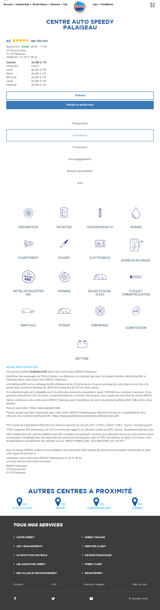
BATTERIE (82, 347)
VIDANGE (136, 215)
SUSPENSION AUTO (100, 215)
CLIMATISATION (136, 314)
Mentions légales (94, 584)
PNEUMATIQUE (28, 215)
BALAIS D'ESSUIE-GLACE (100, 281)
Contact (18, 584)
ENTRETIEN (64, 215)
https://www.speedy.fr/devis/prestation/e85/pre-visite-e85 (85, 416)
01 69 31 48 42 (28, 57)
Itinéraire (80, 95)
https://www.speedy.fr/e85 (45, 408)
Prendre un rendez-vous (80, 104)
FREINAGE (64, 279)
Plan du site (139, 584)
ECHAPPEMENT (28, 246)
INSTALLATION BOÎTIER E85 (28, 281)
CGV (54, 584)
